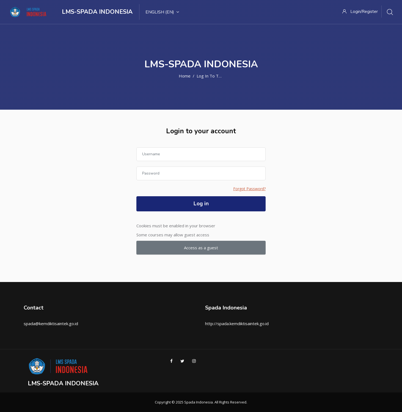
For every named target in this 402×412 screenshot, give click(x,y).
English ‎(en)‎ (162, 12)
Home (185, 76)
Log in (201, 203)
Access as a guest (201, 247)
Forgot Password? (249, 188)
